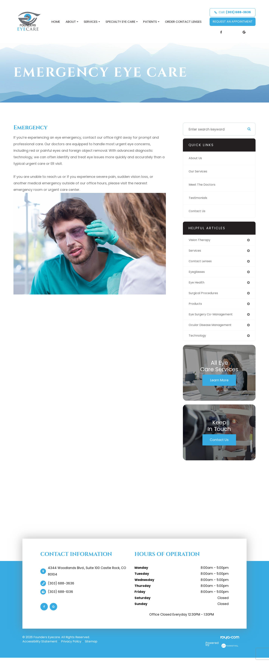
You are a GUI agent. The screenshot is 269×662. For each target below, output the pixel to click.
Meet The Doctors (203, 184)
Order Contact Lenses (183, 21)
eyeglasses (198, 273)
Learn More (219, 384)
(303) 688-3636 (61, 587)
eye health (197, 284)
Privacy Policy (71, 645)
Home (55, 21)
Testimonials (199, 198)
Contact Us (198, 211)
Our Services (199, 171)
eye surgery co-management (213, 317)
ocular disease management (213, 328)
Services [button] (92, 21)
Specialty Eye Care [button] (122, 21)
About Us (196, 158)
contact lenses (202, 262)
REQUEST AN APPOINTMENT (233, 21)
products (196, 306)
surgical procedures (205, 295)
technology (198, 339)
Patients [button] (151, 21)
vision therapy (201, 240)
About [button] (72, 21)
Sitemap (91, 645)
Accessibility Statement (39, 645)
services (196, 251)
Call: (232, 12)
